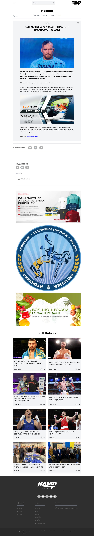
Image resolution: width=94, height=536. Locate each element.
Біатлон (37, 514)
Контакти (20, 514)
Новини (44, 15)
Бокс (36, 511)
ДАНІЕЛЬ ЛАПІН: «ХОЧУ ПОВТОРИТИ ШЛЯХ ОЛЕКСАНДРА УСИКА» (63, 399)
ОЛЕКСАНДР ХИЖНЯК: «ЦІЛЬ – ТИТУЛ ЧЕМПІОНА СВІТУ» (61, 433)
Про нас (19, 511)
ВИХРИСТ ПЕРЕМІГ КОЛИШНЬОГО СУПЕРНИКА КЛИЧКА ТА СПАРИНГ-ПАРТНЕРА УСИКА (29, 363)
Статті (58, 15)
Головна (37, 15)
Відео (51, 15)
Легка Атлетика (40, 523)
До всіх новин (24, 179)
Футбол (37, 508)
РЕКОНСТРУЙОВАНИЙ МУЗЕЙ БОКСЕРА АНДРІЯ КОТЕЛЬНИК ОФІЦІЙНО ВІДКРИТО (28, 466)
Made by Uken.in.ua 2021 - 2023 (47, 531)
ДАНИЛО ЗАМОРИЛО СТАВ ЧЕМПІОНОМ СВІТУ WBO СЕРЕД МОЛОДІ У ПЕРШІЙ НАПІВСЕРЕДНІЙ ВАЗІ (29, 398)
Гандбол (37, 520)
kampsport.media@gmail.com (67, 508)
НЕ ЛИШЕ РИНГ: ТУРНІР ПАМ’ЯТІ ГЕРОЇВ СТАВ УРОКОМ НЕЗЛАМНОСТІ (64, 466)
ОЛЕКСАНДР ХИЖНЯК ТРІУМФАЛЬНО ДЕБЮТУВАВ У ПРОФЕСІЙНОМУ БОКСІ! (27, 433)
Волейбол (38, 517)
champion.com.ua (32, 136)
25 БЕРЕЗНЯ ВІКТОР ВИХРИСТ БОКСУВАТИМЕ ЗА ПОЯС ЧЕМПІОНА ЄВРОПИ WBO (64, 363)
